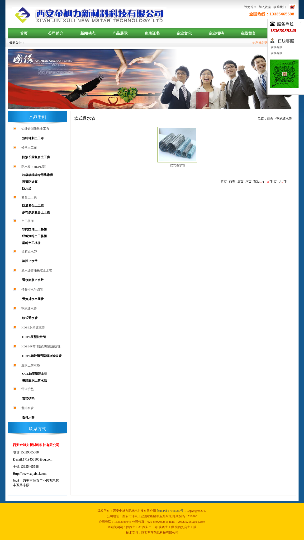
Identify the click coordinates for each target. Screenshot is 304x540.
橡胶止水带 (29, 251)
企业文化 (184, 33)
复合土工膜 (29, 197)
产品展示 (120, 33)
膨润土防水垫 (30, 365)
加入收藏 (265, 7)
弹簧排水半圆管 (32, 289)
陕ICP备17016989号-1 (172, 510)
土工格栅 (27, 221)
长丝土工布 (29, 147)
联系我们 (279, 7)
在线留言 (248, 33)
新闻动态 (87, 33)
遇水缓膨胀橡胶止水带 (36, 270)
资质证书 (152, 33)
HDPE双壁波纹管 (33, 327)
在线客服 (276, 47)
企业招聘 (216, 33)
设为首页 (250, 7)
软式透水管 (29, 308)
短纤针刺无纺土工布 (35, 128)
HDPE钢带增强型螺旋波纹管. (41, 346)
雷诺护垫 (27, 389)
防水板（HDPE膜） (34, 166)
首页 (24, 33)
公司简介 (55, 33)
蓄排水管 (27, 408)
